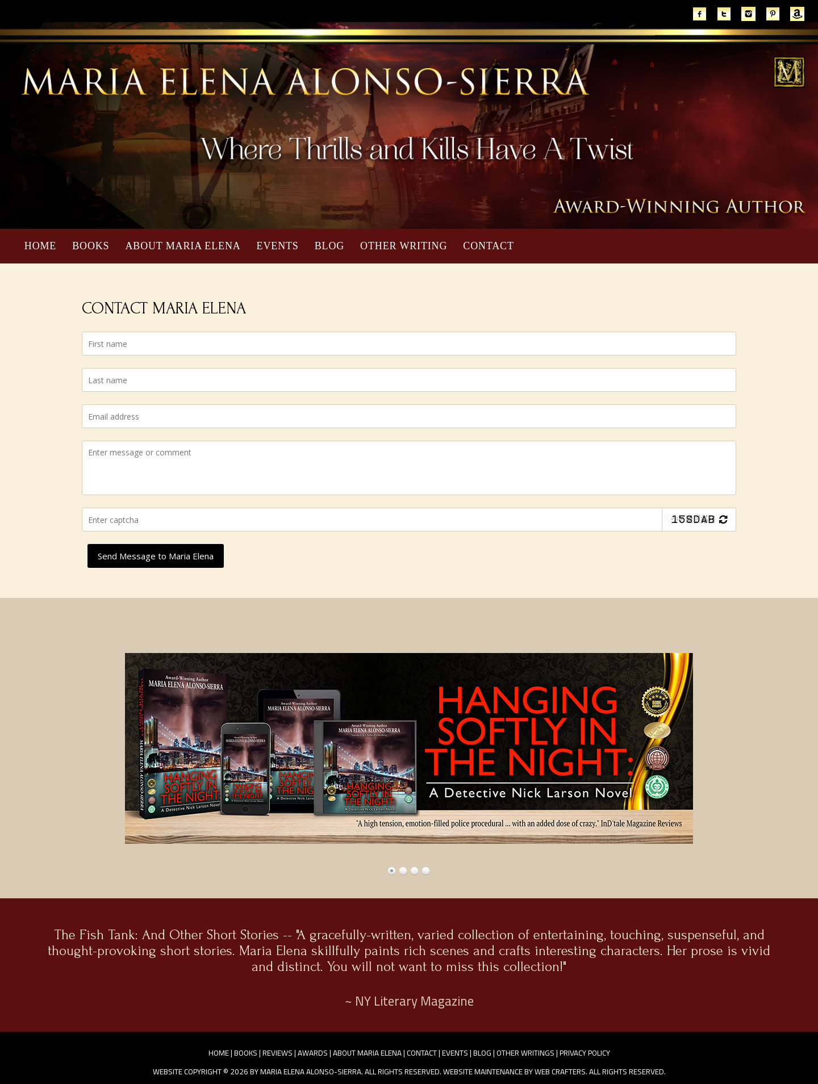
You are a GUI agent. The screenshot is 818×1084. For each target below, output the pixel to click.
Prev (21, 748)
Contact (488, 246)
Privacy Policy (585, 1052)
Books (90, 246)
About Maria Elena (182, 246)
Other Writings (525, 1052)
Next (796, 748)
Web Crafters (560, 1071)
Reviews (277, 1052)
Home (40, 246)
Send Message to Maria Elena (156, 556)
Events (278, 246)
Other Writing (403, 246)
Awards (313, 1052)
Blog (329, 246)
